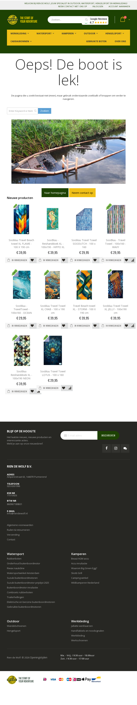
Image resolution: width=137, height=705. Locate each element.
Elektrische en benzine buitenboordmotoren (31, 602)
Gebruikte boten (96, 41)
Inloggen (97, 6)
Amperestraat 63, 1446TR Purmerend (27, 476)
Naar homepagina (55, 192)
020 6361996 (13, 486)
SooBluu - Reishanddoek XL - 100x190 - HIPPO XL (53, 243)
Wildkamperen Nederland (85, 582)
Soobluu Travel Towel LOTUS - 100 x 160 (52, 373)
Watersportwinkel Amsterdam (23, 573)
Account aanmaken (119, 6)
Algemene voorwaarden (20, 525)
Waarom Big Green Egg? (84, 568)
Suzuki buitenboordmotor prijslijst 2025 (28, 582)
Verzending (13, 534)
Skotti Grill (76, 573)
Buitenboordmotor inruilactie (22, 587)
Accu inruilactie (79, 563)
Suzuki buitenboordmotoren (22, 577)
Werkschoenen (79, 640)
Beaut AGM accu (80, 558)
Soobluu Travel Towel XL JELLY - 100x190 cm (115, 309)
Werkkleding (78, 635)
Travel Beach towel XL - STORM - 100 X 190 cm (84, 309)
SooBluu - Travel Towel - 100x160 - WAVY (115, 243)
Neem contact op (82, 192)
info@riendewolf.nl (17, 513)
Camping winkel (79, 577)
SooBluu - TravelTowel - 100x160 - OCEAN (21, 309)
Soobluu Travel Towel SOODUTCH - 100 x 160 (84, 243)
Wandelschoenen (16, 626)
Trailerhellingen (15, 597)
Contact (11, 539)
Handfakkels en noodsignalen (87, 630)
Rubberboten (14, 558)
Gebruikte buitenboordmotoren (106, 49)
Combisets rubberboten (20, 592)
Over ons (120, 41)
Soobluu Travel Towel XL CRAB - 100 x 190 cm (52, 309)
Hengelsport (13, 630)
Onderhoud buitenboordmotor (23, 563)
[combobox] (69, 19)
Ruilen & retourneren (18, 529)
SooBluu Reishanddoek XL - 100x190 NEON (21, 375)
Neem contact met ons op (72, 6)
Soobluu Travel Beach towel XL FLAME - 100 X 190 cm (21, 243)
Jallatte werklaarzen (82, 626)
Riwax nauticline (15, 568)
